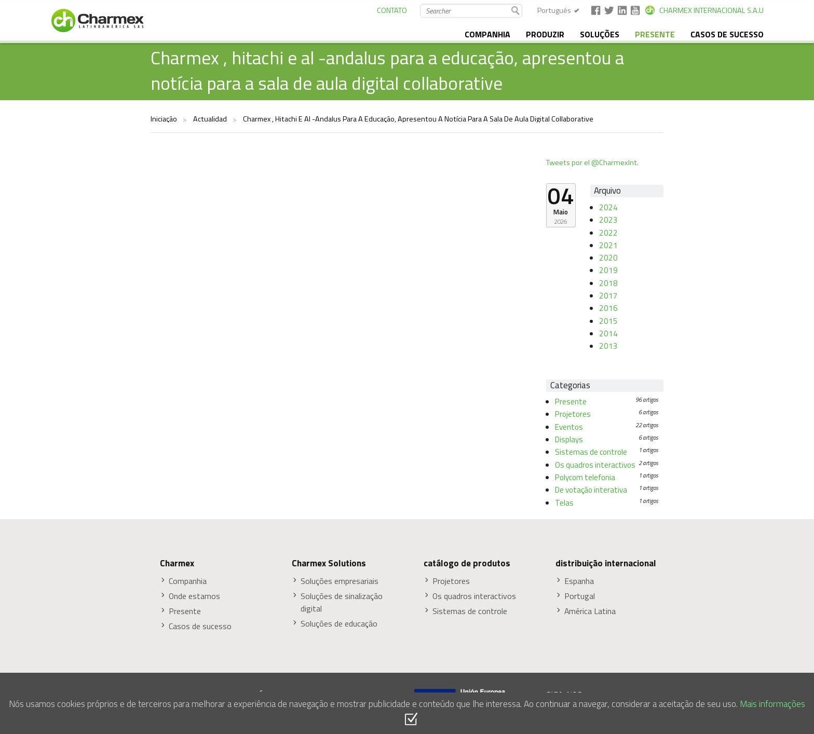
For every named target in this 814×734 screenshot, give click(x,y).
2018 (608, 283)
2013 (608, 346)
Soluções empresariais (339, 581)
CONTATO (392, 10)
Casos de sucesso (727, 34)
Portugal (579, 596)
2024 (608, 207)
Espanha (579, 581)
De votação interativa (591, 490)
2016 (608, 308)
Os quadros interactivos (595, 465)
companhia (487, 34)
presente (655, 34)
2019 (608, 270)
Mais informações (772, 704)
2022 (608, 233)
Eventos (569, 427)
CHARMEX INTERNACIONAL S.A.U (711, 10)
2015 (608, 321)
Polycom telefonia (585, 477)
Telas (564, 503)
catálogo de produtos (467, 563)
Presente (571, 401)
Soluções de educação (339, 624)
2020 (608, 258)
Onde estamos (194, 596)
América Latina (590, 611)
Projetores (573, 414)
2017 (608, 296)
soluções (599, 34)
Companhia (188, 581)
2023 (608, 220)
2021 (608, 245)
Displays (569, 439)
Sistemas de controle (591, 452)
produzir (545, 34)
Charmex (177, 563)
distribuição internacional (605, 563)
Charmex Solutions (329, 563)
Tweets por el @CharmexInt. (592, 162)
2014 (608, 333)
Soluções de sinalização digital (342, 602)
